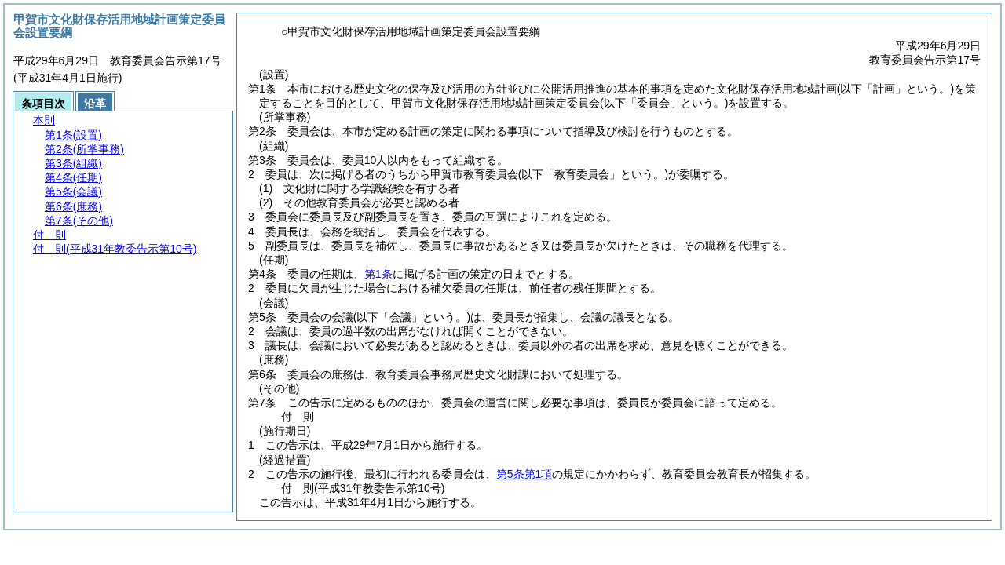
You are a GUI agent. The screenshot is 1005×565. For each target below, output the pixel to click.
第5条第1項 (524, 474)
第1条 (378, 274)
